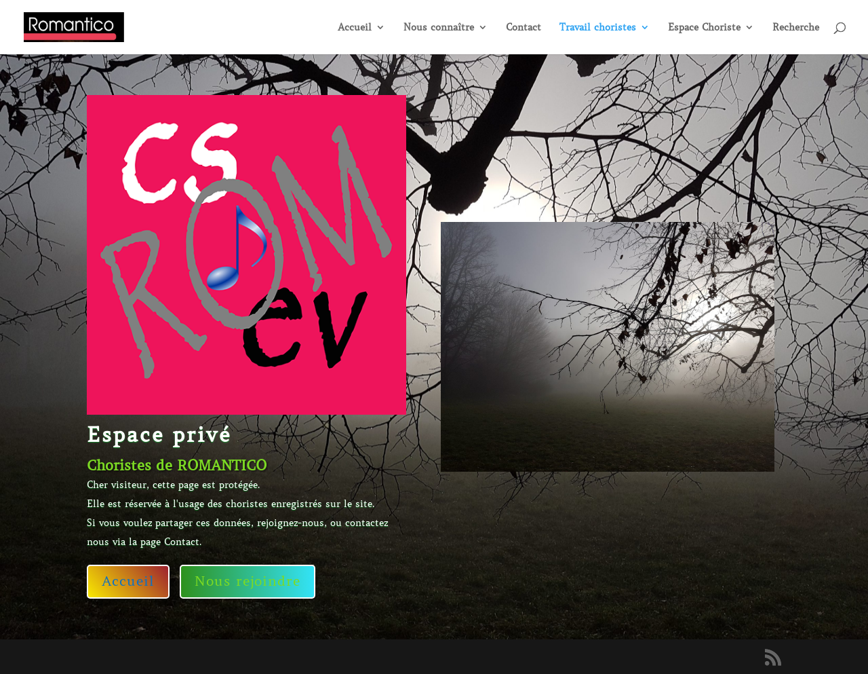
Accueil (355, 27)
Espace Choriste (704, 27)
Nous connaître (438, 27)
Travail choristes (597, 27)
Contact (523, 27)
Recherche (795, 27)
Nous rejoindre (247, 581)
